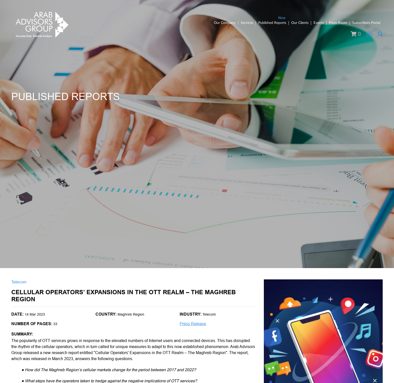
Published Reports (272, 23)
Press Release (193, 324)
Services (247, 23)
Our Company (225, 23)
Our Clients (300, 23)
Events (319, 23)
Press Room (338, 23)
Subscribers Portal (366, 23)
